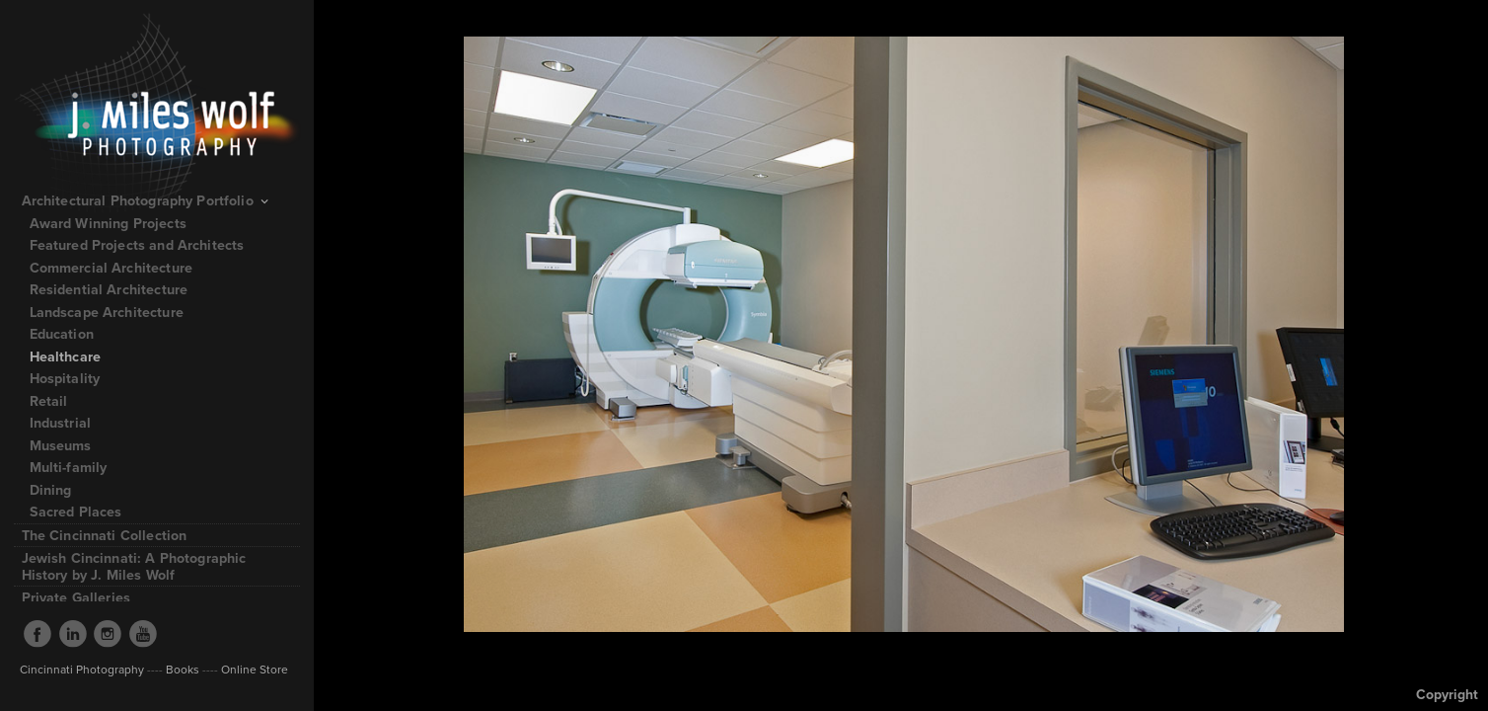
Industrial (61, 423)
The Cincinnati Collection (104, 535)
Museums (61, 445)
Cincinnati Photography (82, 669)
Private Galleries (76, 597)
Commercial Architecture (111, 267)
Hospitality (65, 378)
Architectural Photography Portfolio (147, 200)
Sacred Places (76, 511)
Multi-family (69, 467)
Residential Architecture (109, 289)
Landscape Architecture (107, 312)
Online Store (253, 669)
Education (62, 334)
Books (182, 669)
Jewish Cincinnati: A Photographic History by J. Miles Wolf (134, 566)
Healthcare (66, 356)
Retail (49, 401)
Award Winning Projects (108, 223)
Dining (51, 490)
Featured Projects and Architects (146, 245)
